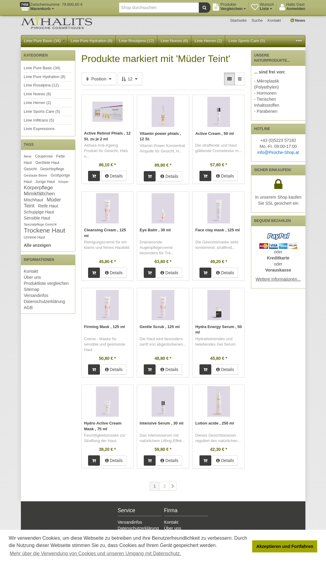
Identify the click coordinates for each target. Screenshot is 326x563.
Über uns (32, 277)
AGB (28, 307)
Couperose (44, 156)
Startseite (238, 20)
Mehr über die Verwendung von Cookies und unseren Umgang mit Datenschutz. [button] (95, 553)
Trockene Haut (44, 230)
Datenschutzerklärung (44, 301)
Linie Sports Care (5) (247, 40)
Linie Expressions (39, 128)
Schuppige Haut (39, 212)
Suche (257, 20)
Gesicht (30, 169)
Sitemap (31, 289)
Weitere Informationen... (278, 279)
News (298, 20)
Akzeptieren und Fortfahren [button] (284, 546)
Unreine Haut (34, 237)
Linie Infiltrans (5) (39, 120)
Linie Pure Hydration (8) (91, 40)
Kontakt (274, 20)
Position (99, 78)
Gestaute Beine (35, 175)
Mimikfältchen (39, 194)
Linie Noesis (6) (174, 40)
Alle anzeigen (37, 245)
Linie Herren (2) (208, 40)
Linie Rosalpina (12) (136, 40)
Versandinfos (36, 295)
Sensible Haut (37, 218)
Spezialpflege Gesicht (40, 224)
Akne (28, 156)
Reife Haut (48, 205)
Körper (63, 182)
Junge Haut (45, 182)
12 (130, 78)
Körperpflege (38, 187)
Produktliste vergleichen (46, 283)
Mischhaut (33, 199)
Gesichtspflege (52, 169)
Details (114, 175)
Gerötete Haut (47, 163)
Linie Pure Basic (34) (44, 40)
